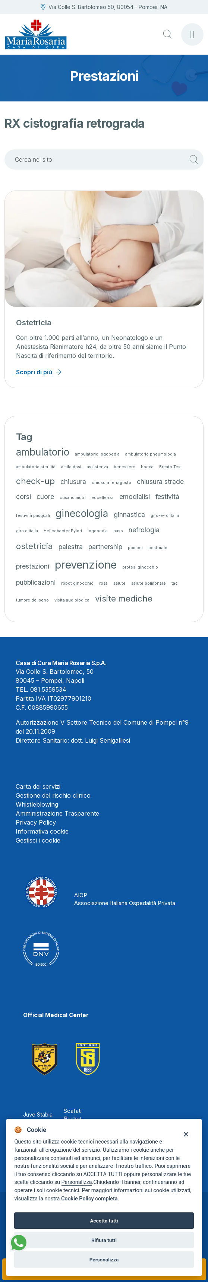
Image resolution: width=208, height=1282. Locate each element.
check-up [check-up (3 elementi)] (35, 481)
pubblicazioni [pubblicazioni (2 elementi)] (36, 582)
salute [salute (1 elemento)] (119, 583)
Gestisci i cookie (38, 840)
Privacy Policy (36, 822)
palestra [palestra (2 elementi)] (71, 547)
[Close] (185, 1133)
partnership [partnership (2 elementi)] (105, 547)
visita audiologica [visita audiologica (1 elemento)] (71, 600)
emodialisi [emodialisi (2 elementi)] (134, 496)
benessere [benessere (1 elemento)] (124, 467)
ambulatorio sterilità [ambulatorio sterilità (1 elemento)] (36, 467)
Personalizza (77, 1182)
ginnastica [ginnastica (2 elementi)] (129, 514)
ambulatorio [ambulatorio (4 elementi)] (42, 452)
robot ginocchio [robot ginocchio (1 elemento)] (77, 583)
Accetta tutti (104, 1221)
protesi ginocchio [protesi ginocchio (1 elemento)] (140, 567)
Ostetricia (33, 322)
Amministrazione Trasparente (57, 813)
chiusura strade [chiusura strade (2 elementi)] (160, 481)
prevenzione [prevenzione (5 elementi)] (86, 564)
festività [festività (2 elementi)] (167, 496)
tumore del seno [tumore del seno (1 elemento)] (32, 600)
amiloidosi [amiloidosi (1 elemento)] (71, 467)
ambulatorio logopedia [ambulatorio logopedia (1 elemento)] (97, 454)
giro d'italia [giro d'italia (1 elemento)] (27, 531)
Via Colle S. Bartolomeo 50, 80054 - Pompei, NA (104, 7)
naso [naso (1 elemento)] (118, 531)
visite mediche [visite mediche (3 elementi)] (123, 598)
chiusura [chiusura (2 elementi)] (73, 481)
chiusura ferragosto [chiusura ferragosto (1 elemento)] (111, 482)
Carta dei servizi (38, 786)
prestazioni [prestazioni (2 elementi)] (32, 566)
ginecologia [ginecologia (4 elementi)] (82, 513)
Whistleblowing (37, 804)
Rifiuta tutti (104, 1240)
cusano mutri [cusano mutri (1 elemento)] (73, 497)
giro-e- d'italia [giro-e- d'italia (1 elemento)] (165, 515)
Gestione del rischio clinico (53, 795)
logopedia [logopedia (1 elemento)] (98, 531)
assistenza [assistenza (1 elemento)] (97, 467)
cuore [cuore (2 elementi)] (45, 496)
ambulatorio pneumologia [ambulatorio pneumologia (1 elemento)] (150, 454)
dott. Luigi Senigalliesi (100, 740)
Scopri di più (34, 372)
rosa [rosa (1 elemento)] (103, 583)
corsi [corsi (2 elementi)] (23, 496)
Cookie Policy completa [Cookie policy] (89, 1199)
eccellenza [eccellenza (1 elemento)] (102, 497)
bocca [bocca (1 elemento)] (147, 467)
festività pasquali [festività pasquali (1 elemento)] (33, 515)
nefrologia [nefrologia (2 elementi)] (144, 530)
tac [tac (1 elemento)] (174, 583)
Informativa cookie (42, 831)
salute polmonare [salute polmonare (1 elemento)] (148, 583)
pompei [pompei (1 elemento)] (135, 547)
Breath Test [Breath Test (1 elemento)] (170, 467)
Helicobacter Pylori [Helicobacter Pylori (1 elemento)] (63, 531)
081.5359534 (48, 689)
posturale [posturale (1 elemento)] (157, 547)
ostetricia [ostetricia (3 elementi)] (34, 546)
